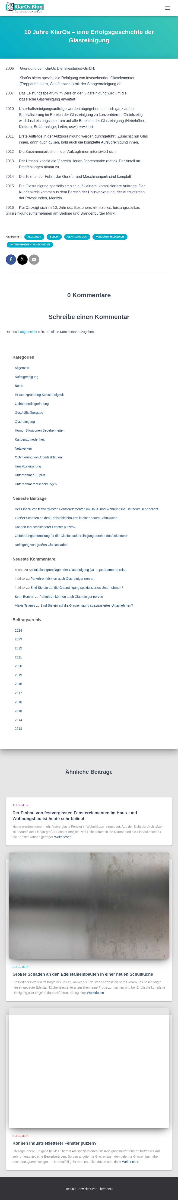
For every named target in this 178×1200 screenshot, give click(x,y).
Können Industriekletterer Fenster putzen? (45, 527)
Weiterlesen (62, 837)
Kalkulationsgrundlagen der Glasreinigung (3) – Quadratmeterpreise (77, 570)
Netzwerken (23, 448)
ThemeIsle (105, 1189)
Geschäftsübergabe (29, 412)
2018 (18, 684)
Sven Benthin (24, 596)
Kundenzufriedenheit (110, 236)
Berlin (54, 236)
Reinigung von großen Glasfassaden (41, 545)
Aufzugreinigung (26, 377)
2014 (18, 720)
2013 (18, 728)
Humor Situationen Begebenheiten (39, 430)
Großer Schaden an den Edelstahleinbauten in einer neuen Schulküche (66, 518)
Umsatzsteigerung (28, 466)
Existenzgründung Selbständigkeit (39, 395)
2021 (18, 657)
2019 (18, 675)
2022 (18, 648)
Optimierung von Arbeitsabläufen (38, 457)
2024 (18, 630)
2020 (18, 666)
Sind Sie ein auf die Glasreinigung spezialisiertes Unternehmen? (77, 587)
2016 (18, 702)
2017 (18, 693)
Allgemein (34, 236)
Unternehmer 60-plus (30, 475)
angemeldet (28, 332)
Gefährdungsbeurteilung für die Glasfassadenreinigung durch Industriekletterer (71, 536)
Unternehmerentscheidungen (30, 244)
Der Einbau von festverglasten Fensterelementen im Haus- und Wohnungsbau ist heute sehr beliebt (86, 509)
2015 (18, 711)
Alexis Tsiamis (25, 605)
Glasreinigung (77, 236)
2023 (18, 639)
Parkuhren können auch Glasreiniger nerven (62, 578)
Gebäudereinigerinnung (32, 404)
